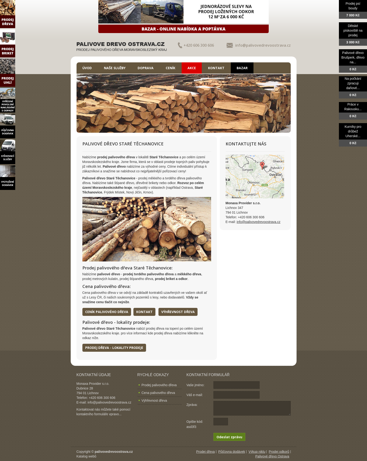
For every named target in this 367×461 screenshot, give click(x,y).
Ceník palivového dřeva (106, 312)
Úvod (87, 68)
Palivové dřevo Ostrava (272, 456)
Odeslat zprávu (229, 437)
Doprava (146, 68)
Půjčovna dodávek (231, 451)
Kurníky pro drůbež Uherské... (353, 131)
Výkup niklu (257, 451)
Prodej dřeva (205, 451)
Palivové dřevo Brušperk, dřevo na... (353, 57)
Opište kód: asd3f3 (195, 424)
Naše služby (114, 68)
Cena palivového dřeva (158, 393)
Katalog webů (86, 456)
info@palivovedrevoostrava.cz (263, 45)
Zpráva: (192, 405)
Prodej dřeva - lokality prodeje (114, 347)
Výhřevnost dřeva (178, 312)
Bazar (242, 68)
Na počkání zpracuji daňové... (353, 83)
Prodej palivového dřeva (159, 385)
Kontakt (216, 68)
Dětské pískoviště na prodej (353, 30)
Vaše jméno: (196, 385)
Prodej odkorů (279, 451)
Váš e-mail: (195, 395)
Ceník (170, 68)
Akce (191, 68)
